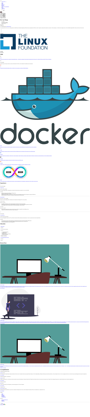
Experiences (3, 4)
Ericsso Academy (2, 388)
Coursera (1, 372)
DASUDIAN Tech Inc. (9, 26)
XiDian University (2, 226)
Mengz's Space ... (3, 1)
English (2, 8)
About (2, 3)
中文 (4, 8)
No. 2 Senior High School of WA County (5, 237)
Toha (1, 403)
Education (3, 5)
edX (0, 383)
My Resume (2, 33)
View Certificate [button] (2, 380)
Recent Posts (3, 6)
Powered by (3, 404)
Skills (2, 394)
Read (4, 288)
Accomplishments (7, 6)
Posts (2, 7)
